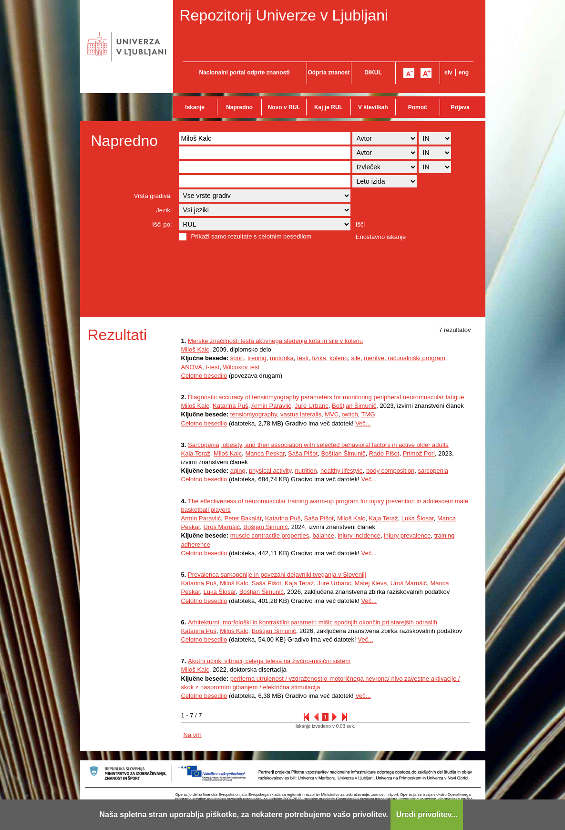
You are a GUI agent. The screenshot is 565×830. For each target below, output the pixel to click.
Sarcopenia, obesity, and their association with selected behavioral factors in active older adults (318, 444)
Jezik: (164, 210)
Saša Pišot (303, 453)
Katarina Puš (230, 405)
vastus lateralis (300, 414)
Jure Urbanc (312, 405)
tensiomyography (253, 414)
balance (324, 535)
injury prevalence (407, 535)
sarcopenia (433, 470)
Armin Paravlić (271, 405)
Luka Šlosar (417, 518)
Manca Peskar (264, 453)
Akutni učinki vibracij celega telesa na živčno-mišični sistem (269, 660)
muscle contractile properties (269, 535)
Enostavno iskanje (381, 236)
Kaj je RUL (328, 107)
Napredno (239, 107)
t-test (212, 367)
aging (238, 470)
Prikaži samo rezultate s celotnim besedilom (251, 236)
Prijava (460, 107)
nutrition (306, 470)
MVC (332, 414)
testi (302, 358)
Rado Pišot (384, 453)
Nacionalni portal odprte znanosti (244, 72)
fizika (319, 358)
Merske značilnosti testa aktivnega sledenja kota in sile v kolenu (275, 340)
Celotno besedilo (204, 375)
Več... (363, 423)
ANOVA (192, 367)
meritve (374, 358)
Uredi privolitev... (427, 814)
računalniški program (416, 358)
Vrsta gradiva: (153, 195)
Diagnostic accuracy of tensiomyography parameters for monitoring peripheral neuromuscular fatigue (326, 397)
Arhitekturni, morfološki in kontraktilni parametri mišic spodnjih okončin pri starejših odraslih (312, 622)
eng (464, 72)
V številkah (373, 107)
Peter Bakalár (243, 518)
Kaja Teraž (195, 453)
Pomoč (417, 107)
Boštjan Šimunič (354, 405)
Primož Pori (419, 453)
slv (448, 72)
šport (237, 358)
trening (257, 358)
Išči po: (162, 224)
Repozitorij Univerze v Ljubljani (284, 15)
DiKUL (373, 72)
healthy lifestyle (341, 470)
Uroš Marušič (221, 526)
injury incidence (359, 535)
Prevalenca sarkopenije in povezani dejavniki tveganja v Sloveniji (277, 574)
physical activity (270, 470)
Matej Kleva (371, 583)
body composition (390, 470)
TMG (368, 414)
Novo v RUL (284, 107)
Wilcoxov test (241, 367)
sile (356, 358)
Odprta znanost (328, 72)
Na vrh (193, 734)
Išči (360, 224)
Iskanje (195, 107)
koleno (338, 358)
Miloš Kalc (195, 349)
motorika (282, 358)
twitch (350, 414)
